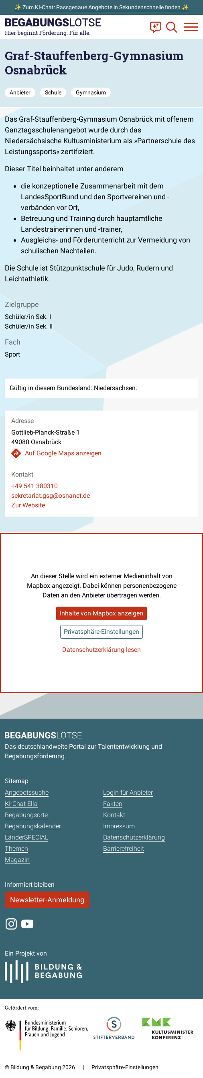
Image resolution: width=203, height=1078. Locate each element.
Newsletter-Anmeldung (47, 900)
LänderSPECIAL (26, 837)
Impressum (119, 826)
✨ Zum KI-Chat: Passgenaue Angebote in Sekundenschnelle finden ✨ (101, 7)
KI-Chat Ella (21, 803)
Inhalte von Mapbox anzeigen (101, 613)
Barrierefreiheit (123, 848)
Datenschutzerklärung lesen (101, 649)
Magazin (17, 860)
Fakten (112, 803)
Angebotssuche (27, 792)
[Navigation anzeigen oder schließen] (191, 27)
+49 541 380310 (34, 486)
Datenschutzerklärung (134, 837)
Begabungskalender (33, 826)
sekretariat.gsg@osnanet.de (50, 495)
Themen (16, 848)
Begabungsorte (26, 815)
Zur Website (28, 505)
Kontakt (114, 815)
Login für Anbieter (128, 792)
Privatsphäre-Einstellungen (101, 631)
